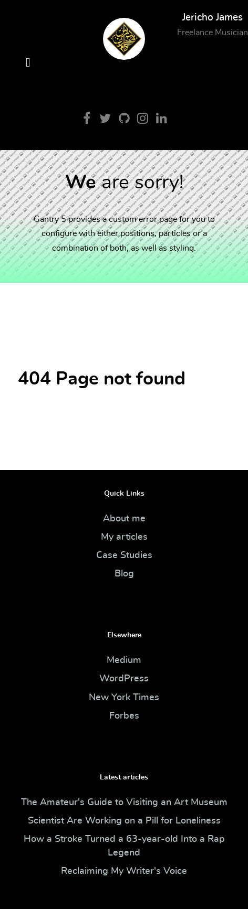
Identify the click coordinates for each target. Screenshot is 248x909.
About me (124, 518)
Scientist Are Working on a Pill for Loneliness (124, 821)
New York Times (124, 697)
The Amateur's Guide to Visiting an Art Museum (124, 802)
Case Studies (124, 555)
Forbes (124, 716)
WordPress (124, 678)
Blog (124, 574)
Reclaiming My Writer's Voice (124, 871)
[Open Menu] (28, 63)
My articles (124, 537)
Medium (124, 660)
